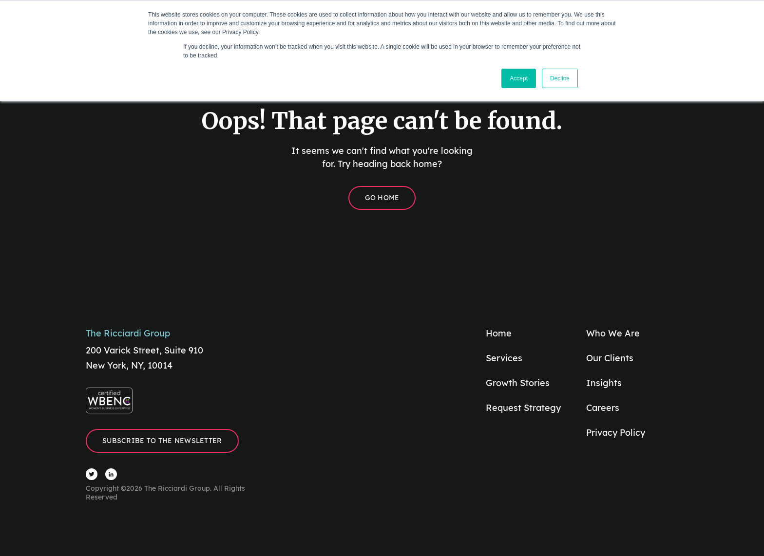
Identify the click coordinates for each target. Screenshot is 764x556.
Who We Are (613, 333)
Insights (604, 383)
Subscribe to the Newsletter (162, 440)
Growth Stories (518, 383)
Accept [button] (519, 78)
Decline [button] (560, 78)
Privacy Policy (615, 432)
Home (499, 333)
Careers (602, 407)
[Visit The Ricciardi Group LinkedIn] (111, 474)
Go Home (382, 197)
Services (504, 358)
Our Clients (609, 358)
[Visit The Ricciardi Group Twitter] (91, 474)
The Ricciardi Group (128, 333)
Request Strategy (523, 407)
